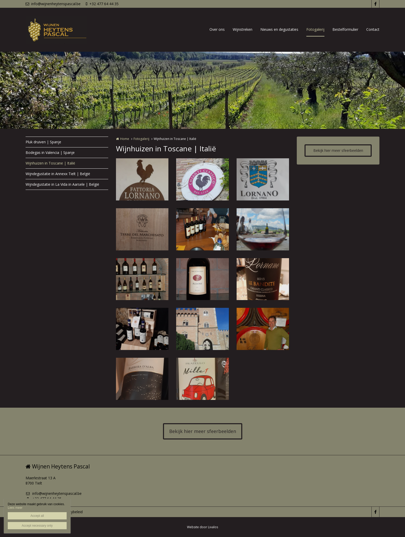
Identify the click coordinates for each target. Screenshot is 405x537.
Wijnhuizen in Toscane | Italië (50, 163)
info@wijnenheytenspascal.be (53, 3)
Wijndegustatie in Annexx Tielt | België (58, 173)
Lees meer (15, 508)
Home (124, 139)
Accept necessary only (37, 525)
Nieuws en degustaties (279, 29)
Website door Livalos (202, 527)
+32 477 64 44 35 (102, 3)
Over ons (217, 29)
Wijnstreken (242, 29)
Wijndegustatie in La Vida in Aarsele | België (62, 184)
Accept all (37, 516)
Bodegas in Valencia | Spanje (50, 152)
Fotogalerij (315, 29)
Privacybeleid (72, 511)
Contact (372, 29)
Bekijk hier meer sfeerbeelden (338, 150)
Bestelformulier (345, 29)
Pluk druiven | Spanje (43, 141)
